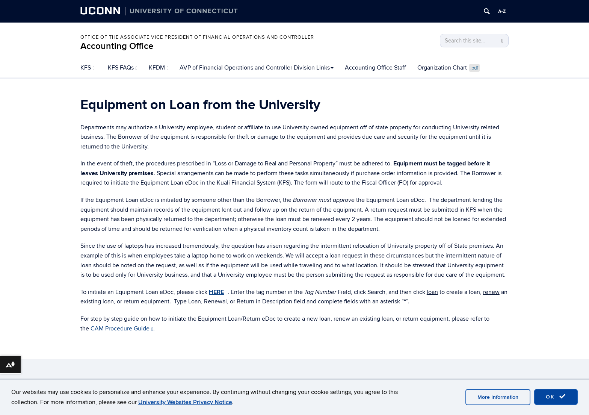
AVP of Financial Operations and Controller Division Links (257, 67)
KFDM (159, 67)
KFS (87, 67)
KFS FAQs (122, 67)
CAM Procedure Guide (122, 328)
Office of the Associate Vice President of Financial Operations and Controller (197, 37)
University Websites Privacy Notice (185, 402)
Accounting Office (116, 46)
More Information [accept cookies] (497, 397)
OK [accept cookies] (556, 396)
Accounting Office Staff (375, 67)
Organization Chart (448, 68)
